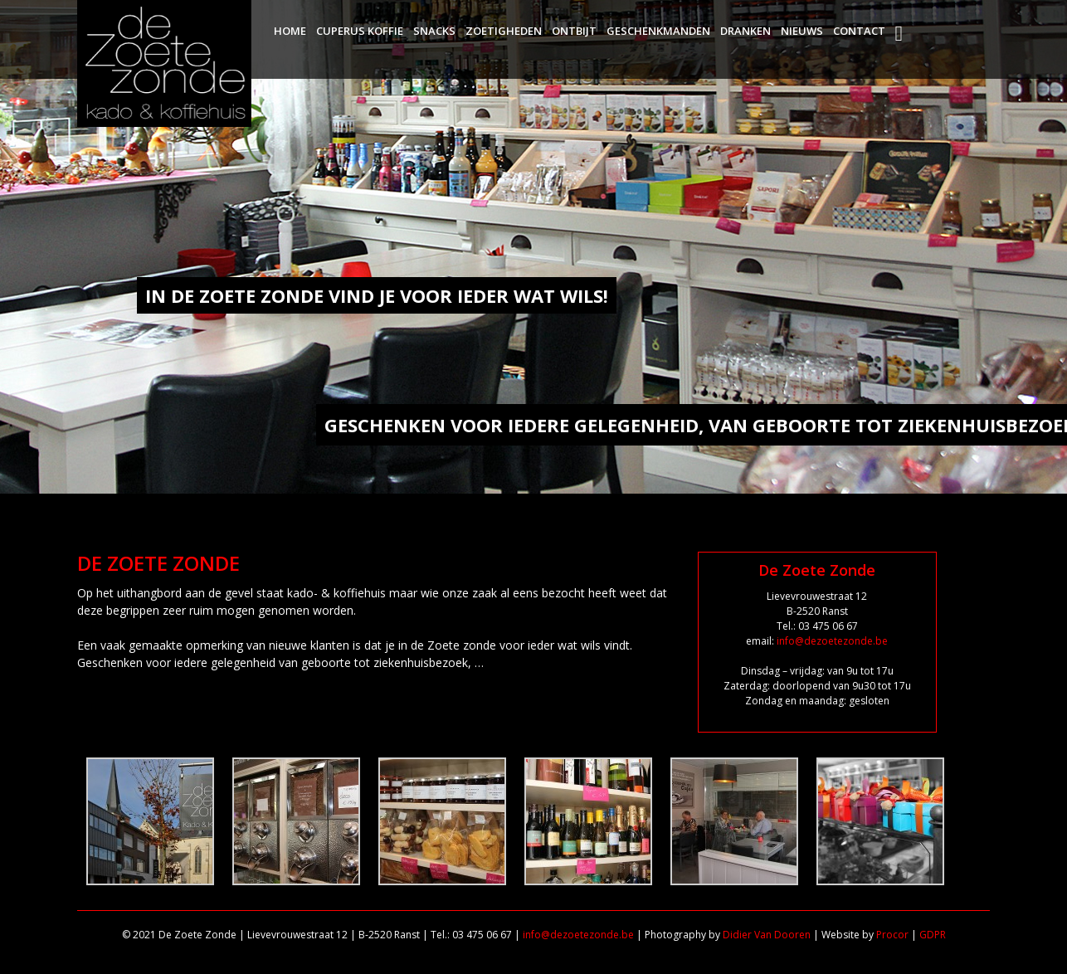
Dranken (745, 30)
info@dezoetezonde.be (832, 641)
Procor (892, 935)
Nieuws (802, 30)
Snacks (434, 30)
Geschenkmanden (658, 30)
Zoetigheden (503, 30)
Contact (859, 30)
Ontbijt (574, 30)
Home (290, 30)
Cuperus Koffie (359, 30)
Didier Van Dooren (767, 935)
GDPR (932, 935)
